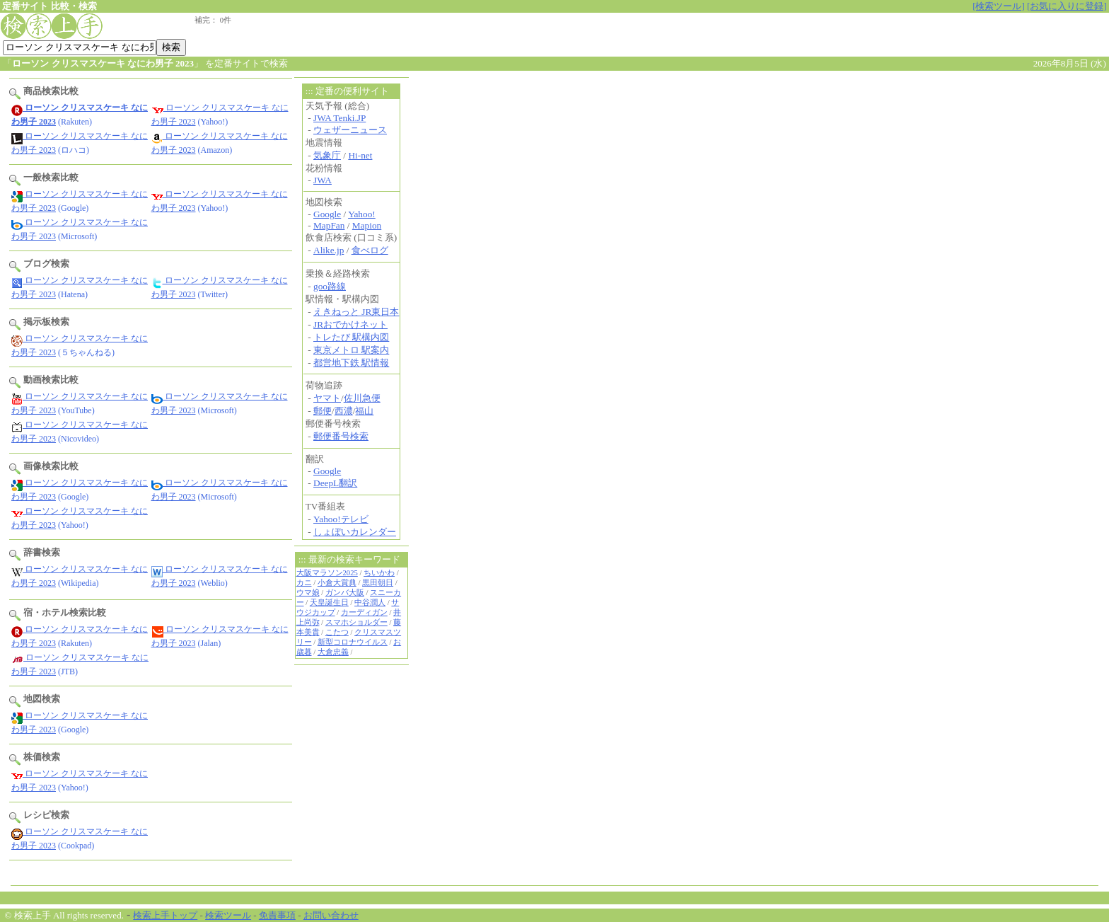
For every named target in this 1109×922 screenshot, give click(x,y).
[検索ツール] (998, 6)
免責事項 (277, 915)
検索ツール (228, 915)
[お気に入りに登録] (1067, 6)
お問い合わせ (331, 915)
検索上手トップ (165, 915)
